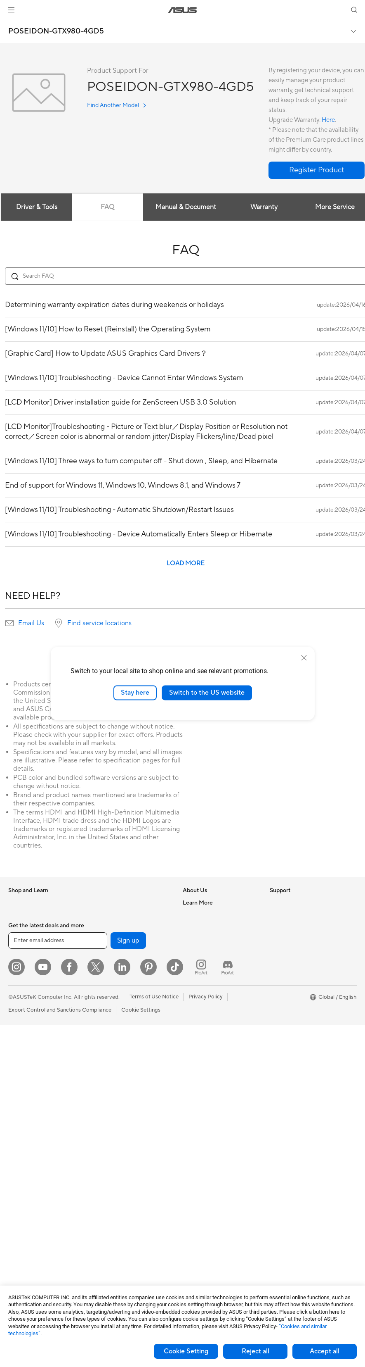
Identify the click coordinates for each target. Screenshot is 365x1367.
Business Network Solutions (127, 1027)
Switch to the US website (207, 692)
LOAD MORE (186, 563)
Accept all (324, 1351)
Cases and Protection (120, 1176)
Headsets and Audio (118, 1139)
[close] (304, 658)
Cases (15, 1214)
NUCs (15, 1114)
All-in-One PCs (26, 1077)
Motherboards (26, 1189)
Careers (192, 915)
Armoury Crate (288, 1027)
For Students (24, 1002)
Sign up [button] (128, 1282)
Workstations (24, 1139)
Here (328, 120)
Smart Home (109, 1089)
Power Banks (109, 1213)
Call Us (191, 1064)
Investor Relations (205, 939)
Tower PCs (21, 1089)
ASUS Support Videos (210, 1089)
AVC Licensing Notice (296, 1002)
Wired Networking (116, 1014)
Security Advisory (204, 1076)
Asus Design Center (294, 965)
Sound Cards (109, 952)
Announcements (202, 927)
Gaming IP (106, 1250)
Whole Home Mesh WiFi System (133, 989)
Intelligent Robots (115, 1039)
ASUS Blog (283, 1014)
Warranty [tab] (264, 207)
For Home (20, 965)
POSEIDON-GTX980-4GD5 (56, 31)
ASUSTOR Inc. (200, 964)
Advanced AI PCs (291, 952)
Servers (103, 1076)
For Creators (24, 990)
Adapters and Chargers (122, 1188)
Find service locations (99, 623)
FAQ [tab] (107, 207)
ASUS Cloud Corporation (214, 977)
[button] (11, 10)
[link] (182, 10)
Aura (275, 1039)
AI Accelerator (111, 939)
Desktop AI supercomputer (127, 1064)
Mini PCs (19, 1127)
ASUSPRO (283, 977)
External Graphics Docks (124, 927)
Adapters (105, 1002)
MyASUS (194, 1101)
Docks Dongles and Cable (125, 1201)
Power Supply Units (32, 1239)
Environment (285, 915)
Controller (106, 1225)
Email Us (31, 623)
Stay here (135, 692)
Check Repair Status (208, 1014)
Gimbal (102, 1238)
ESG (275, 902)
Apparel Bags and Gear (122, 1163)
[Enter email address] (57, 1282)
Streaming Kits (112, 1151)
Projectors (21, 1065)
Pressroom (196, 952)
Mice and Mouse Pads (120, 1126)
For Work (19, 977)
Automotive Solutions (296, 989)
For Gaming (22, 1015)
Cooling (18, 1226)
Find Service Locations (210, 1027)
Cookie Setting (186, 1351)
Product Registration (208, 1039)
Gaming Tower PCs (31, 1102)
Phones (17, 915)
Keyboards (107, 1114)
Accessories (23, 940)
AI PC (277, 940)
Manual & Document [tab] (185, 207)
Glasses (17, 1164)
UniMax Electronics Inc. (211, 989)
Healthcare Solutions (33, 927)
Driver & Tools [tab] (36, 207)
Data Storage (110, 915)
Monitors (19, 1052)
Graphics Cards (27, 1201)
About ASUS (198, 902)
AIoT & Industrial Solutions (126, 1051)
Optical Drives (111, 902)
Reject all (255, 1351)
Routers (103, 977)
